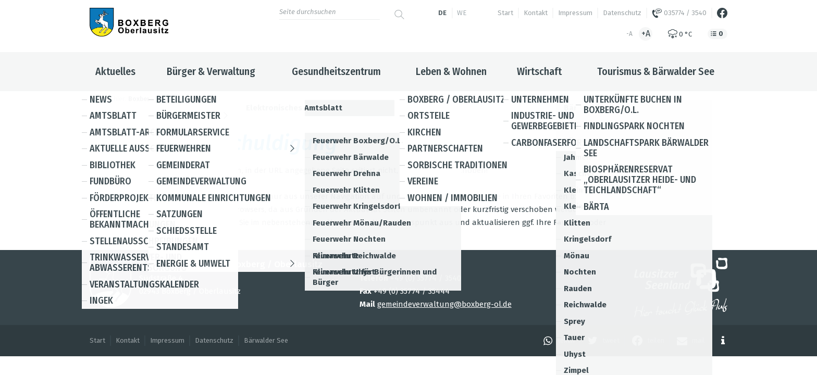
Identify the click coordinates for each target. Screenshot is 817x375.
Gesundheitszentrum (336, 71)
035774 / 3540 (679, 13)
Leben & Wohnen (451, 71)
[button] (556, 340)
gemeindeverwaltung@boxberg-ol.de (444, 304)
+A (645, 34)
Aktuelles (115, 71)
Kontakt (536, 13)
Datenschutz (622, 13)
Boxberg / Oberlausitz (162, 99)
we (461, 13)
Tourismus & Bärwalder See (655, 71)
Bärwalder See (266, 340)
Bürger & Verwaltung (211, 71)
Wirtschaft (539, 71)
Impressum (575, 13)
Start (505, 13)
